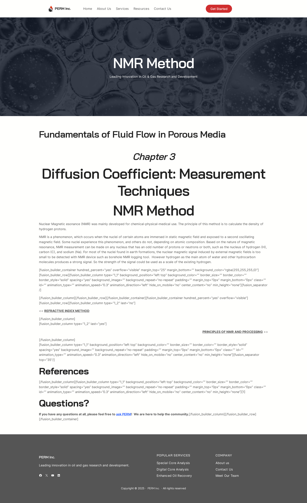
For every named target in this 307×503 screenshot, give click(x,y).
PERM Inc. (63, 8)
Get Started (219, 9)
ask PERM (123, 414)
